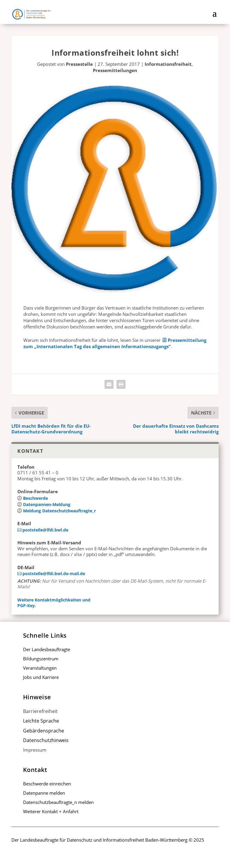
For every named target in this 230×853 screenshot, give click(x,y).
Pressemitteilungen (115, 70)
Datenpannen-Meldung (46, 504)
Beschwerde (35, 498)
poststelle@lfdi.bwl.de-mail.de (53, 573)
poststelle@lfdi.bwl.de (45, 530)
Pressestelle (79, 64)
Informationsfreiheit (168, 64)
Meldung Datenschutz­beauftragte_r (59, 511)
